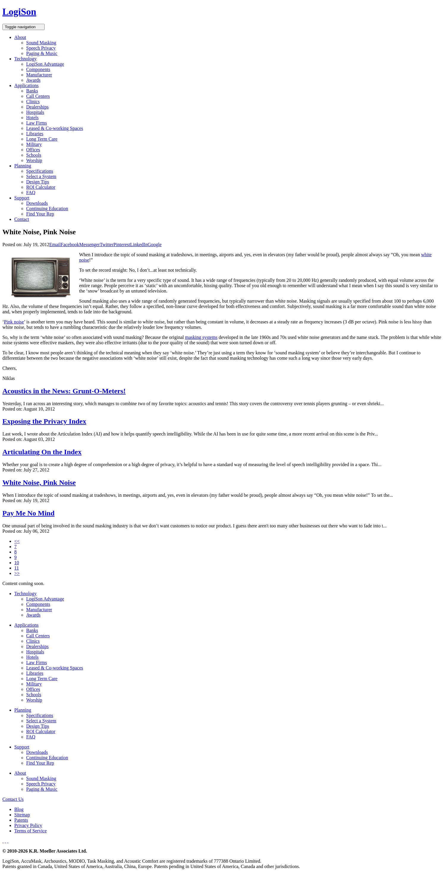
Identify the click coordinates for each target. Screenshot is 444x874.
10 (16, 562)
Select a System (41, 176)
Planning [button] (22, 165)
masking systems (201, 337)
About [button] (20, 37)
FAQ (30, 192)
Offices (33, 149)
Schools (33, 155)
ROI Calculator (40, 187)
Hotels (32, 117)
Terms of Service (30, 830)
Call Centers (38, 96)
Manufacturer (39, 74)
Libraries (34, 133)
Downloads (37, 203)
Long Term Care (41, 139)
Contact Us (13, 799)
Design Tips (37, 181)
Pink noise (14, 321)
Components (38, 69)
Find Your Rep (40, 213)
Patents (21, 820)
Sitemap (22, 814)
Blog (18, 809)
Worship (34, 160)
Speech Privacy (41, 48)
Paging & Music (41, 53)
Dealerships (37, 106)
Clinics (33, 101)
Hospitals (35, 112)
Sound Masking (41, 42)
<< (17, 541)
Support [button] (21, 197)
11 (16, 567)
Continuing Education (47, 208)
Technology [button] (25, 58)
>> (17, 573)
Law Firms (36, 122)
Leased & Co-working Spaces (54, 128)
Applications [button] (26, 85)
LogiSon (19, 11)
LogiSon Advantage (45, 64)
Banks (32, 90)
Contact (21, 219)
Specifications (39, 171)
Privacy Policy (28, 825)
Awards (33, 80)
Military (34, 144)
